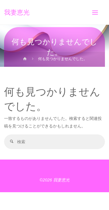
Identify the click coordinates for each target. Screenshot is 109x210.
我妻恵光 (17, 12)
